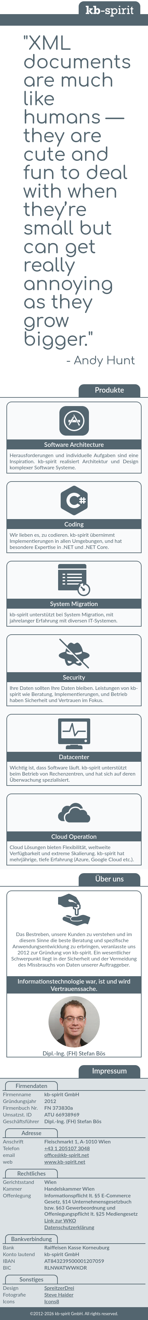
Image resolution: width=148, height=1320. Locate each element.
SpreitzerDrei (59, 1288)
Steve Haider (59, 1294)
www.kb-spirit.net (64, 1162)
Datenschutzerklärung (69, 1227)
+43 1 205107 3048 (67, 1148)
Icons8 (51, 1301)
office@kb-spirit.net (66, 1155)
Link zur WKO (60, 1220)
